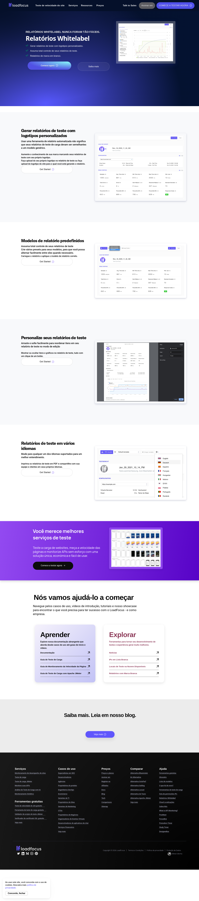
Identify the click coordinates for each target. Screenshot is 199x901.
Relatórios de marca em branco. (51, 55)
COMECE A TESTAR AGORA (175, 5)
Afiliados (104, 786)
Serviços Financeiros (66, 827)
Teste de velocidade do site (49, 5)
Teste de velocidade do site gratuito (30, 806)
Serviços (73, 5)
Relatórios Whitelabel (167, 798)
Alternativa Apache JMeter (140, 798)
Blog (103, 794)
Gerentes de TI (63, 798)
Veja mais (100, 734)
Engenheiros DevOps (66, 790)
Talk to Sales (129, 5)
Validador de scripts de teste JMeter (30, 814)
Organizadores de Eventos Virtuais (71, 819)
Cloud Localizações (166, 802)
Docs (103, 790)
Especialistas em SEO (66, 773)
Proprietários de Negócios (68, 815)
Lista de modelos (165, 782)
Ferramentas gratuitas (167, 773)
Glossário (162, 777)
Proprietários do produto (67, 786)
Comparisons (106, 802)
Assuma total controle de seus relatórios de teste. (62, 50)
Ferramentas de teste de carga (171, 790)
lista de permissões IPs (168, 794)
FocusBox (163, 819)
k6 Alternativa (135, 777)
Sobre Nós (163, 807)
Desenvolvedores (64, 777)
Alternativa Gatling (137, 786)
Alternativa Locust (137, 790)
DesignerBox (164, 832)
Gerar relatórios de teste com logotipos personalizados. (66, 45)
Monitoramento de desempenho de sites (30, 773)
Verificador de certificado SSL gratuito (31, 819)
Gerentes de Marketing (67, 807)
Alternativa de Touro (138, 794)
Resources (86, 5)
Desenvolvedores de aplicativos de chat (73, 823)
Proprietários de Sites (66, 802)
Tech (103, 798)
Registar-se (105, 782)
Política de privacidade (155, 851)
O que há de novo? (166, 786)
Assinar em (147, 5)
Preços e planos (107, 773)
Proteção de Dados (174, 851)
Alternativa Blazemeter (139, 773)
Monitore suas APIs (22, 786)
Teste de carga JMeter (23, 782)
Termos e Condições (136, 851)
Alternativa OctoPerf (138, 782)
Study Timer (163, 827)
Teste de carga (20, 777)
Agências (61, 782)
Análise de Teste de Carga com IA (28, 790)
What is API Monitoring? (168, 811)
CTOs (60, 811)
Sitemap (104, 807)
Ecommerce (62, 794)
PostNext (162, 815)
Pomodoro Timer (165, 823)
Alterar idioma (175, 854)
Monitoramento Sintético (24, 794)
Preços (100, 5)
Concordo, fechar (16, 893)
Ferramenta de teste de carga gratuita (30, 810)
